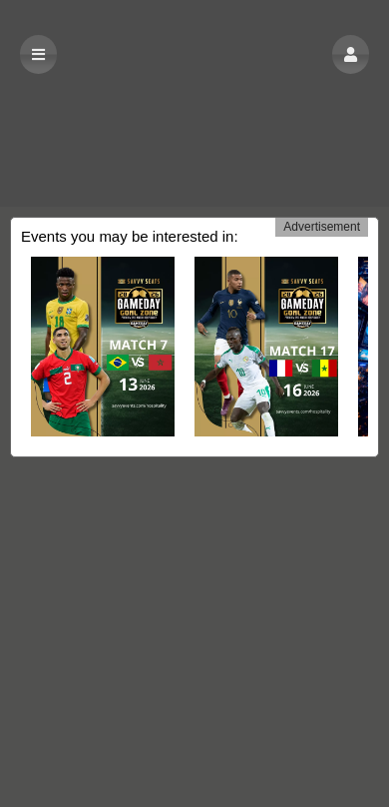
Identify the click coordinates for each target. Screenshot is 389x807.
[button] (350, 54)
